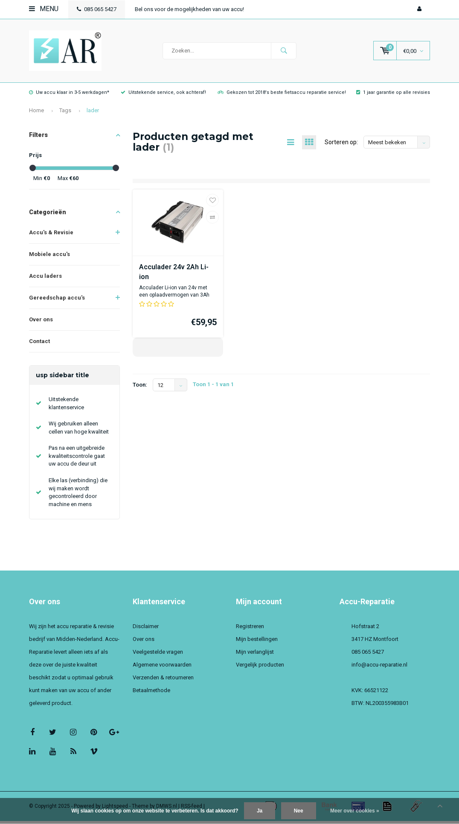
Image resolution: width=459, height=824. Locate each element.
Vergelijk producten (260, 667)
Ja (259, 811)
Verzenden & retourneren (163, 680)
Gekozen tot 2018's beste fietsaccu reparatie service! (282, 95)
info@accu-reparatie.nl (379, 667)
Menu (43, 9)
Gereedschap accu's (57, 300)
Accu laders (45, 279)
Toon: (140, 387)
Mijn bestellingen (257, 642)
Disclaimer (146, 629)
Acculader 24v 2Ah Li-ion (174, 275)
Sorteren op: (341, 145)
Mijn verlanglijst (255, 655)
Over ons (41, 322)
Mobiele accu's (49, 257)
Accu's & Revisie (51, 235)
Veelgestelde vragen (158, 655)
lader (93, 113)
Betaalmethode (151, 693)
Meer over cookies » (354, 811)
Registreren (250, 629)
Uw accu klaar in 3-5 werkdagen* (69, 95)
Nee (298, 811)
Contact (39, 344)
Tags (65, 113)
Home (36, 113)
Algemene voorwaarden (162, 667)
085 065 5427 (96, 9)
